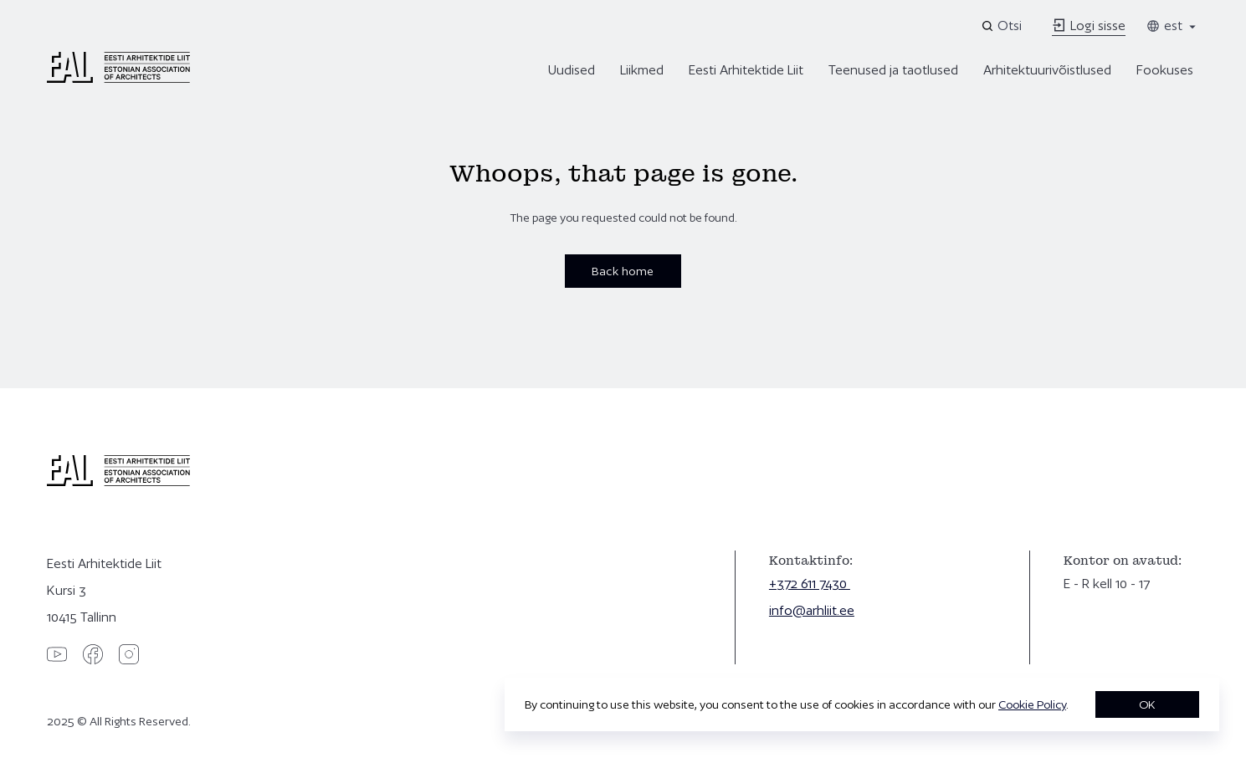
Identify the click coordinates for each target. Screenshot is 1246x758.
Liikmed (642, 70)
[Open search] (1003, 26)
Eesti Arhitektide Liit (746, 70)
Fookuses (1164, 70)
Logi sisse (1089, 25)
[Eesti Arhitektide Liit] (118, 78)
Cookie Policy (1032, 704)
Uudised (571, 70)
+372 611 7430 (809, 584)
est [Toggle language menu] (1172, 25)
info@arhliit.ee (811, 610)
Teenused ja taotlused (893, 70)
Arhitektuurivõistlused (1047, 70)
